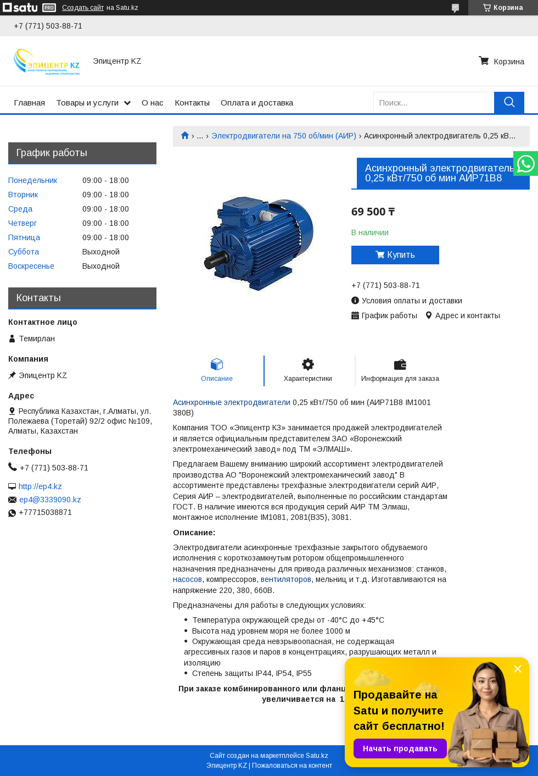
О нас (153, 102)
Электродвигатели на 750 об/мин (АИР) (283, 135)
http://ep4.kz (40, 486)
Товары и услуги (87, 102)
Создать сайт (83, 8)
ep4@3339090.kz (50, 499)
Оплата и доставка (257, 102)
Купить (401, 254)
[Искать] (509, 102)
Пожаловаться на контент (292, 765)
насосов (187, 579)
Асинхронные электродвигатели (231, 402)
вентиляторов (286, 579)
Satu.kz (317, 756)
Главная (29, 102)
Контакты (192, 102)
